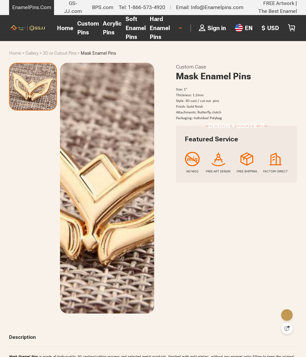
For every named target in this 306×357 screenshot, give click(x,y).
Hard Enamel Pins (130, 28)
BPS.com (102, 7)
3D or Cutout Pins (59, 53)
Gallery (32, 53)
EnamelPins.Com (31, 7)
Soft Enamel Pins (106, 28)
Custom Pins (58, 28)
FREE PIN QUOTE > (165, 27)
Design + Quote (236, 163)
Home (35, 28)
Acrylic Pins (82, 28)
